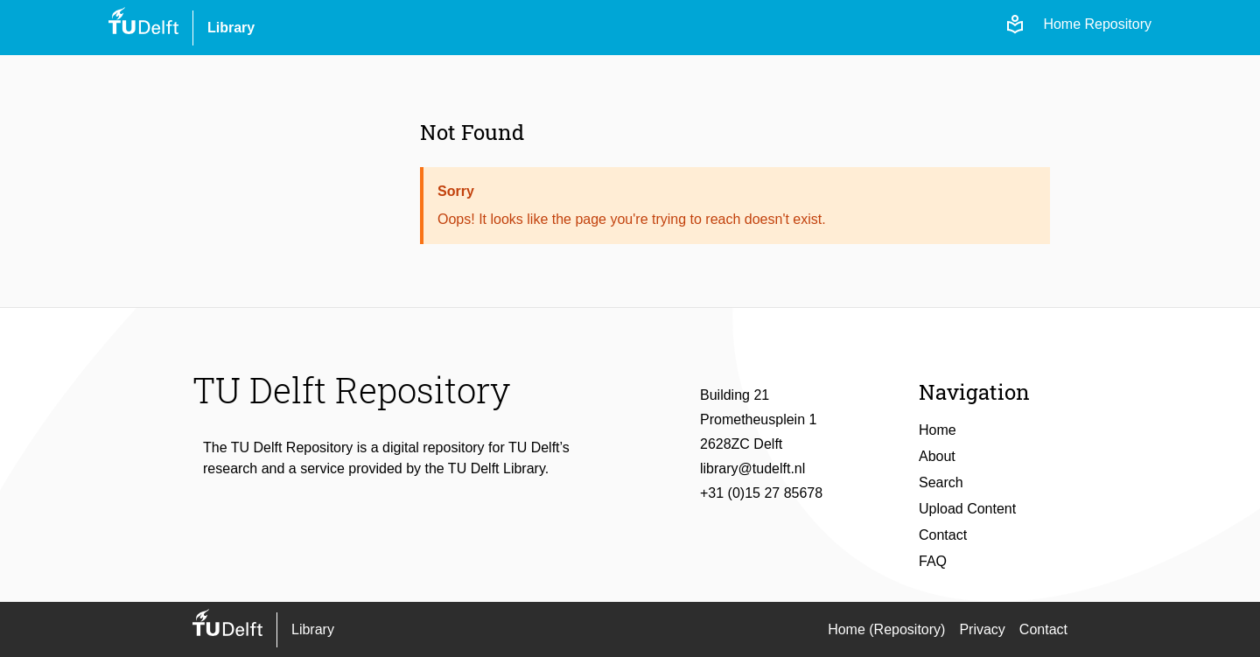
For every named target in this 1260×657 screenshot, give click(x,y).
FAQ (933, 561)
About (937, 456)
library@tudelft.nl (752, 468)
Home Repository (1097, 24)
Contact (943, 535)
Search (941, 482)
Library (231, 27)
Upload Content (967, 508)
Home (937, 430)
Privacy (981, 629)
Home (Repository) (886, 629)
